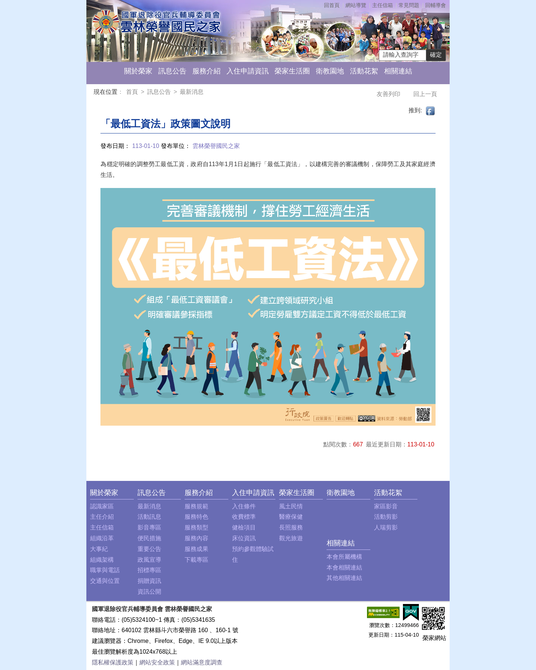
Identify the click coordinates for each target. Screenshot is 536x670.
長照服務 (291, 527)
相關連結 (398, 71)
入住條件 (244, 506)
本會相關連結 (344, 567)
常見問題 (408, 5)
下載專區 (196, 560)
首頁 (132, 92)
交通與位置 (105, 581)
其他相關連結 (344, 578)
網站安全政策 (157, 662)
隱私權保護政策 (112, 662)
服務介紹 (206, 71)
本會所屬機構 (344, 557)
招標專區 (149, 570)
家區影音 (386, 506)
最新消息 (192, 92)
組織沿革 (102, 538)
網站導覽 (355, 5)
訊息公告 (172, 71)
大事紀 (99, 549)
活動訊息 (149, 517)
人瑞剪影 (386, 527)
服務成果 (196, 549)
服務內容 (196, 538)
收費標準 (244, 517)
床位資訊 (244, 538)
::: (95, 93)
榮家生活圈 (292, 71)
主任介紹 (102, 517)
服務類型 (196, 527)
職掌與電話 (105, 570)
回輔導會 (435, 5)
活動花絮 (364, 71)
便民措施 (149, 538)
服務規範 (196, 506)
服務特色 (196, 517)
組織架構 (102, 560)
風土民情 (291, 506)
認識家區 (102, 506)
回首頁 (332, 5)
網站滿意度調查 (201, 662)
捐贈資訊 (149, 581)
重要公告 (149, 549)
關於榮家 (138, 71)
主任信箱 (382, 5)
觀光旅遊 (291, 538)
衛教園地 (330, 71)
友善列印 (389, 94)
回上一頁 (425, 94)
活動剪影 (386, 517)
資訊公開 (149, 591)
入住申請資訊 (247, 71)
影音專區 (149, 527)
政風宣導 (149, 560)
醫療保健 (291, 517)
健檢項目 (244, 527)
